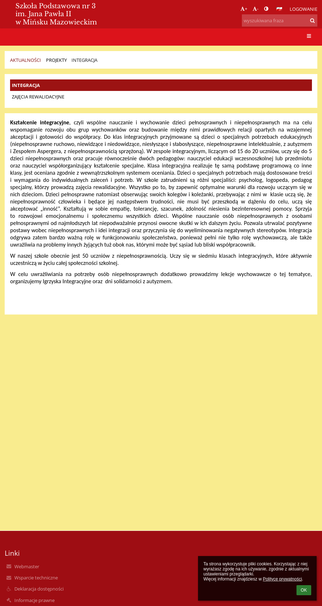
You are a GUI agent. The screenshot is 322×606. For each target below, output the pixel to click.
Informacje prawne (34, 600)
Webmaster (26, 566)
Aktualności (25, 60)
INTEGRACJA (84, 60)
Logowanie (303, 9)
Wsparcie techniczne (36, 577)
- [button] (255, 8)
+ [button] (243, 8)
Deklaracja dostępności (39, 589)
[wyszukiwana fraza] (279, 20)
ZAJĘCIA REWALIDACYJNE (38, 96)
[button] (279, 9)
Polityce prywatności (282, 579)
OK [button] (304, 590)
